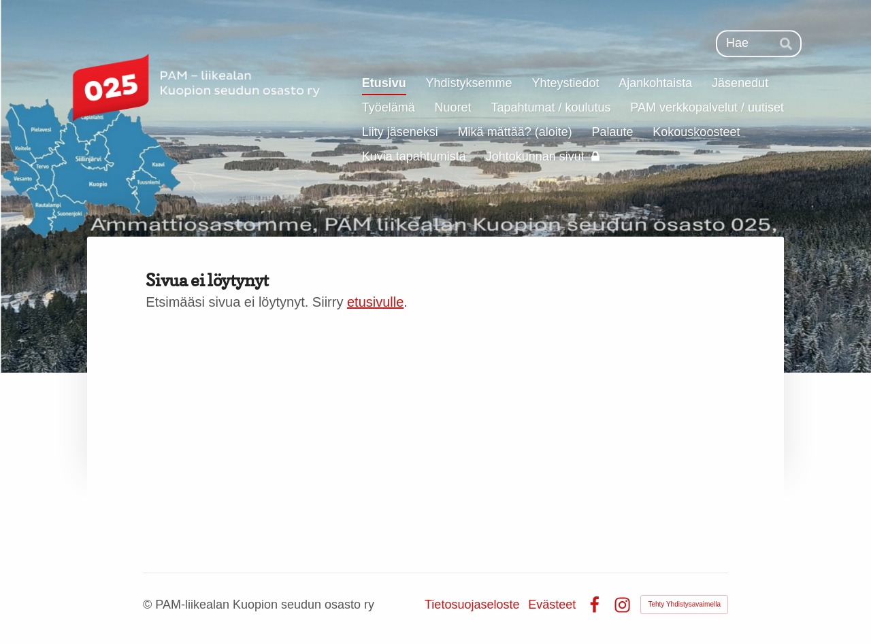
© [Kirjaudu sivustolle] (149, 604)
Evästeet (552, 604)
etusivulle (375, 301)
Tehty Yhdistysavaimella (684, 604)
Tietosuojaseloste (472, 604)
